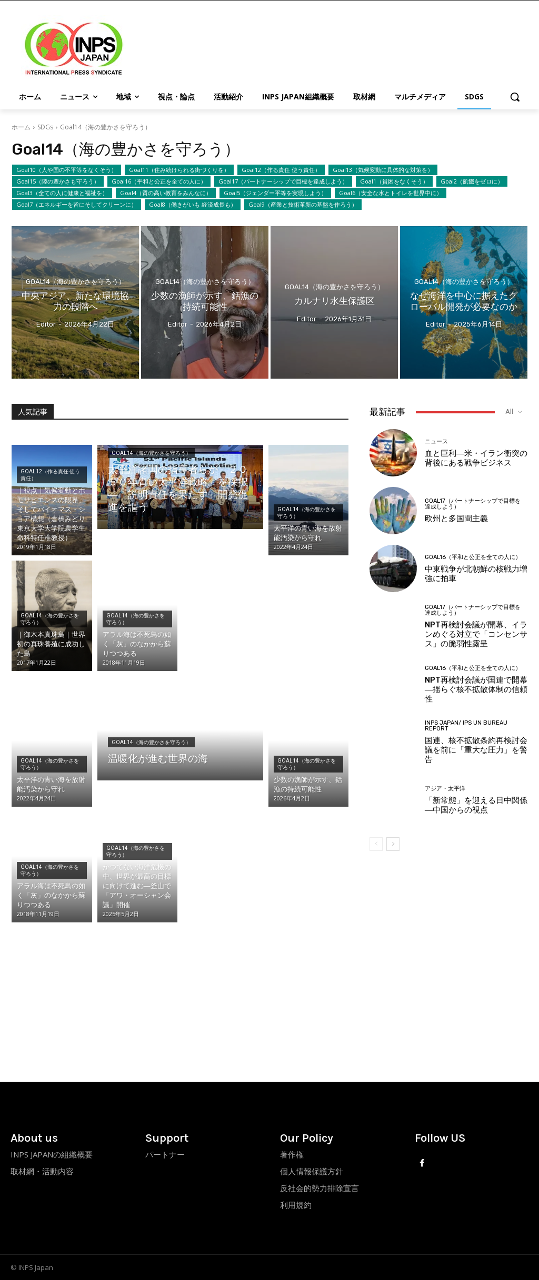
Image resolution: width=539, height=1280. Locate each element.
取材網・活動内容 (42, 1171)
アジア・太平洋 (445, 788)
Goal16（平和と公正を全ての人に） (159, 181)
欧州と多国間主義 (456, 518)
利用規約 (296, 1205)
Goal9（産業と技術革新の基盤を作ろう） (303, 204)
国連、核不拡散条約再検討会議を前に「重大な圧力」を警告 (476, 750)
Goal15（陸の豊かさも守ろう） (58, 181)
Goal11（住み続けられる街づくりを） (179, 170)
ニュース (436, 441)
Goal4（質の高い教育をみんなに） (166, 193)
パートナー (165, 1154)
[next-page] (393, 844)
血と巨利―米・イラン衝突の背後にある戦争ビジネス (476, 458)
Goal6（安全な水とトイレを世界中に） (390, 193)
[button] (514, 96)
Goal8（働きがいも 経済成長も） (193, 204)
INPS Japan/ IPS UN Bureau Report (466, 726)
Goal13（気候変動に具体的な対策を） (382, 170)
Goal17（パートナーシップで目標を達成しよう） (283, 181)
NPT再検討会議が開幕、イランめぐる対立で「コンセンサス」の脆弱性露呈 (476, 634)
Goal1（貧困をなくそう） (394, 181)
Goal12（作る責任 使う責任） (281, 170)
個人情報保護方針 (311, 1171)
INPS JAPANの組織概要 (52, 1154)
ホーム (21, 127)
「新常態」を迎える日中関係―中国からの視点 (476, 805)
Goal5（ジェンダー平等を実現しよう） (275, 193)
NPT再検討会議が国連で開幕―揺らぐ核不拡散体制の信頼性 (476, 689)
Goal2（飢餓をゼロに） (471, 181)
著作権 (292, 1154)
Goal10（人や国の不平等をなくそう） (66, 170)
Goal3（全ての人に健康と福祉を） (62, 193)
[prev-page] (376, 844)
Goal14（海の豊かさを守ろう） (75, 281)
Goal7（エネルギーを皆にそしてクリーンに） (76, 204)
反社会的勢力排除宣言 (319, 1188)
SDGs (45, 127)
